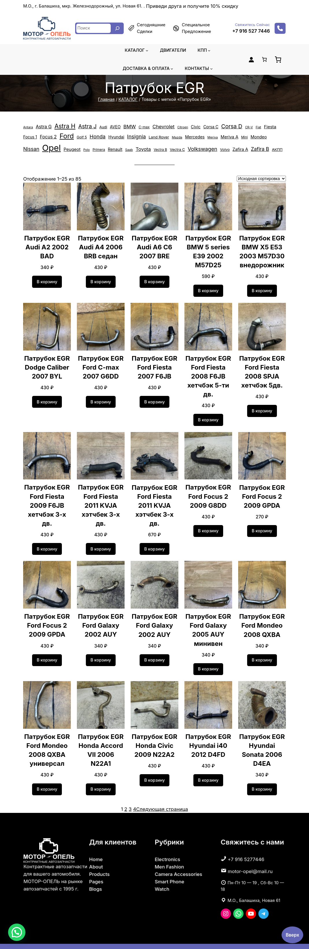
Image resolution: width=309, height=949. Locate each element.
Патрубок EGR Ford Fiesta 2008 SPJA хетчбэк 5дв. (262, 369)
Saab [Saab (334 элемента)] (86, 148)
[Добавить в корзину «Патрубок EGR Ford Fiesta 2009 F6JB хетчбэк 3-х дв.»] (47, 537)
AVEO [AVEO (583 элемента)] (111, 127)
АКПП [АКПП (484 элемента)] (227, 148)
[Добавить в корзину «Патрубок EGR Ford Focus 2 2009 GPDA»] (262, 528)
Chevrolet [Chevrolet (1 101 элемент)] (157, 126)
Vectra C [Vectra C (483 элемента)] (132, 148)
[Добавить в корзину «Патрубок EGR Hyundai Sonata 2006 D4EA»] (262, 778)
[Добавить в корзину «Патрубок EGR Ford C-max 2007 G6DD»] (101, 399)
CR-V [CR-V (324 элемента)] (240, 127)
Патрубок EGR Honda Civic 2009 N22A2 (154, 734)
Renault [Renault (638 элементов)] (73, 148)
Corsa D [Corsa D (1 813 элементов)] (223, 126)
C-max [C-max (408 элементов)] (139, 127)
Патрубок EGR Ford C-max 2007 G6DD (100, 364)
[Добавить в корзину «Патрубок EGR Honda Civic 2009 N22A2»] (154, 769)
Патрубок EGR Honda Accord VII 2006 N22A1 (101, 734)
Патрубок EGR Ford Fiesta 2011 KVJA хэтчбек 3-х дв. (100, 498)
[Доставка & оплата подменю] (171, 68)
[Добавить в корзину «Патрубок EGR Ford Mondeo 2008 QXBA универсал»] (47, 778)
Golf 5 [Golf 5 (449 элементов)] (63, 139)
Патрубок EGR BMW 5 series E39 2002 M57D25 (208, 249)
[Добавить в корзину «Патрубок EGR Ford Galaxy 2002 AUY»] (101, 649)
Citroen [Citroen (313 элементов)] (176, 127)
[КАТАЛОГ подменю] (147, 50)
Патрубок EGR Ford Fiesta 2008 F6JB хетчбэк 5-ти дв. (208, 373)
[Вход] (251, 59)
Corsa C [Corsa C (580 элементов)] (202, 127)
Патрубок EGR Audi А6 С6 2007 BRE (154, 244)
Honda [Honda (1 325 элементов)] (78, 139)
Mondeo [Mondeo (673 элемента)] (231, 139)
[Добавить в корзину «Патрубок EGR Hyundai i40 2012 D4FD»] (208, 769)
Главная (109, 99)
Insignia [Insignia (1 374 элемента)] (116, 139)
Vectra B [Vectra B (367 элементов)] (116, 148)
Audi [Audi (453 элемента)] (99, 127)
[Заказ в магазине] (261, 176)
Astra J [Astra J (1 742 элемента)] (84, 126)
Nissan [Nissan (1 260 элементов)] (249, 139)
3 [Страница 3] (131, 797)
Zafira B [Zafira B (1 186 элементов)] (210, 148)
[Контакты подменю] (209, 68)
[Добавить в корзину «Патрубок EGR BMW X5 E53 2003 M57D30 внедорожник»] (262, 288)
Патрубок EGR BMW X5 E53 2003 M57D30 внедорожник (262, 249)
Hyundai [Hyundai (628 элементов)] (96, 139)
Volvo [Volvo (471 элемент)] (177, 149)
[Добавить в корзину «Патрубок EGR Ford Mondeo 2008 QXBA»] (262, 649)
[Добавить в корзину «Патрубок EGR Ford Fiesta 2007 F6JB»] (154, 400)
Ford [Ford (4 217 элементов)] (49, 138)
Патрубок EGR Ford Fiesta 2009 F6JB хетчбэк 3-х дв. (47, 498)
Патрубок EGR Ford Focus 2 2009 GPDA (262, 494)
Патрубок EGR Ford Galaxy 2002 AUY (100, 614)
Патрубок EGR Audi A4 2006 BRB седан (100, 244)
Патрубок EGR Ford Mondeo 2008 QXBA (262, 614)
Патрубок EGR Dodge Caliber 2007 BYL (47, 364)
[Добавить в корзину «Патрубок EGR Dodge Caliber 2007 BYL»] (47, 399)
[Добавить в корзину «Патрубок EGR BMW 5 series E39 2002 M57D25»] (208, 288)
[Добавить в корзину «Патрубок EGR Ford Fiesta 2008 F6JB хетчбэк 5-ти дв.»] (208, 418)
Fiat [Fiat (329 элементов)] (248, 127)
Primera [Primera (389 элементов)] (57, 148)
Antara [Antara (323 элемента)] (27, 127)
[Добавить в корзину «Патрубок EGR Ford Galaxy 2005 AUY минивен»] (208, 658)
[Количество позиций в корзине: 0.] (264, 59)
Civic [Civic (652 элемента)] (188, 127)
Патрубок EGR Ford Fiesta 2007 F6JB (154, 364)
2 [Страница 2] (127, 797)
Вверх (292, 934)
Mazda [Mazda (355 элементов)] (155, 139)
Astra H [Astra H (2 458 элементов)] (63, 126)
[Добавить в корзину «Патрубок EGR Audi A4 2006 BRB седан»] (101, 279)
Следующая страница (162, 797)
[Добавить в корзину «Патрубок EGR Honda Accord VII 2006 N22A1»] (101, 769)
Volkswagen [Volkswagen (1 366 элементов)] (156, 148)
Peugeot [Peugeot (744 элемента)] (31, 148)
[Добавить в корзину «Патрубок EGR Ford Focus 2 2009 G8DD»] (208, 528)
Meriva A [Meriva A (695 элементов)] (204, 139)
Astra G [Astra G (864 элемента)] (43, 126)
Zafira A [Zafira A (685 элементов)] (191, 148)
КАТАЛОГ (129, 99)
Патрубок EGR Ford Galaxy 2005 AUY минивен (208, 619)
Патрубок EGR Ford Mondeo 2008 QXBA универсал (47, 739)
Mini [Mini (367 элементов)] (218, 139)
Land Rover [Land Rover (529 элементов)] (137, 139)
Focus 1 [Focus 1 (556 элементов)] (276, 127)
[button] (16, 932)
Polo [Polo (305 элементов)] (45, 148)
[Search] (117, 28)
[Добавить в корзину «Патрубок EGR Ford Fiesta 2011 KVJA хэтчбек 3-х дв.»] (101, 537)
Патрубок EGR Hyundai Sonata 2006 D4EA (262, 739)
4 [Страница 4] (135, 797)
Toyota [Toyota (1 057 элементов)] (100, 148)
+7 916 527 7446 (252, 31)
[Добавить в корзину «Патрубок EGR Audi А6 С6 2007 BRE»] (154, 279)
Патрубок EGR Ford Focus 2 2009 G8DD (208, 494)
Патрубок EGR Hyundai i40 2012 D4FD (208, 734)
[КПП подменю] (207, 50)
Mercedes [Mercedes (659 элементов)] (171, 139)
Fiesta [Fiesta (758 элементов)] (260, 126)
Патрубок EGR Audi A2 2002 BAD (47, 244)
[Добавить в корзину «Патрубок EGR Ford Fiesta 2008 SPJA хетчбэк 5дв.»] (262, 409)
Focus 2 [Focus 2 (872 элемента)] (31, 138)
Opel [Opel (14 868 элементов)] (269, 137)
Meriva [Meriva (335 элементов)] (188, 139)
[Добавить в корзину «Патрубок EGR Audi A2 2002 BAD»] (47, 279)
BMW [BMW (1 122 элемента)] (126, 126)
